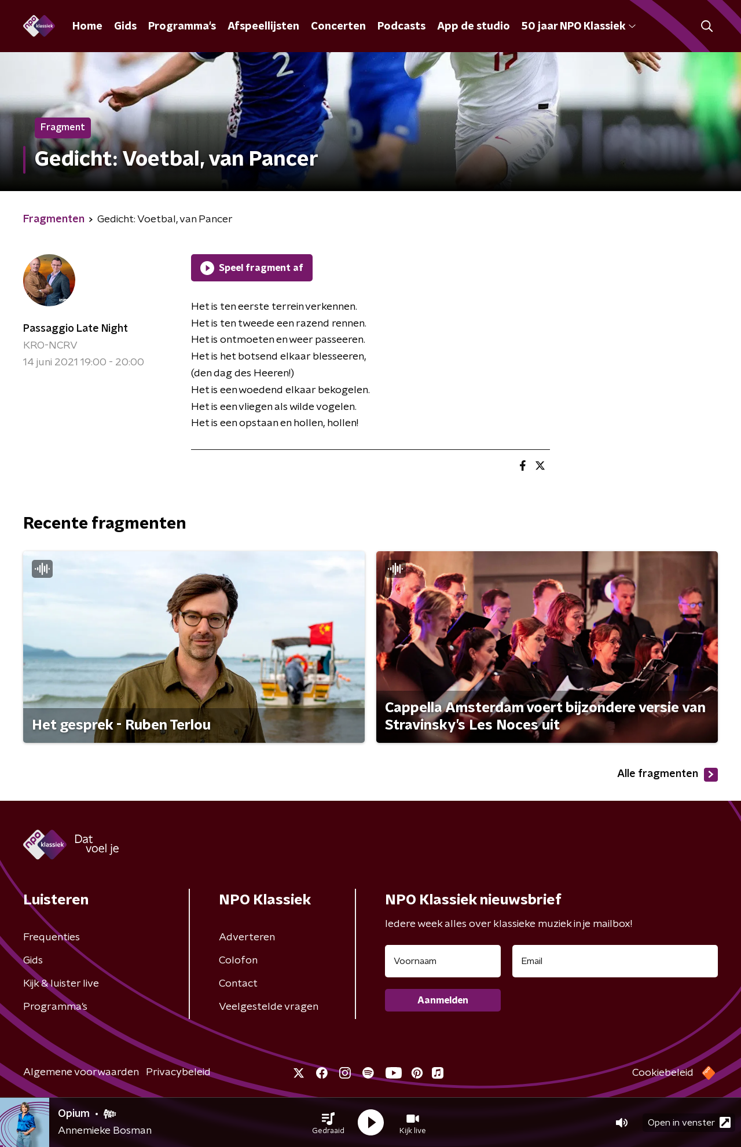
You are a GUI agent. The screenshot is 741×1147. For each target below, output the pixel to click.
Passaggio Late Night (75, 329)
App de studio (473, 26)
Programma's (182, 26)
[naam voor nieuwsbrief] (443, 961)
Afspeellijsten (263, 26)
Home (87, 26)
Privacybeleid (178, 1072)
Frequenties (51, 937)
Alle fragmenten (667, 775)
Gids (125, 26)
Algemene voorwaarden (81, 1072)
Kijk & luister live (61, 984)
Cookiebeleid (663, 1073)
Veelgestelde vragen (268, 1007)
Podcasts (401, 26)
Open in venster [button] (689, 1122)
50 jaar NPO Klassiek (579, 26)
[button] (328, 1122)
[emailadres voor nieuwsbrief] (615, 961)
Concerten (338, 26)
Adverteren (247, 937)
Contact (238, 984)
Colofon (238, 960)
